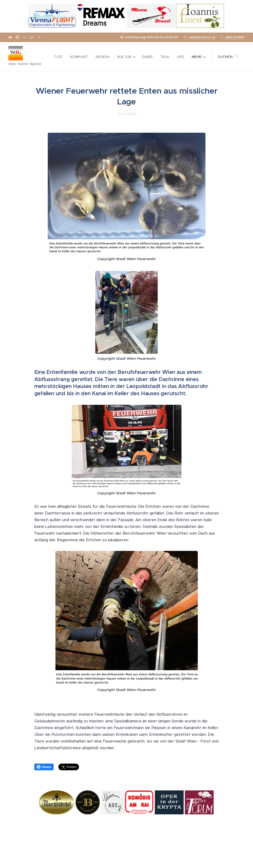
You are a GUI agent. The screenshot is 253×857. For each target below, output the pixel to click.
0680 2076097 (235, 37)
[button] (228, 57)
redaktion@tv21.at (202, 37)
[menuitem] (59, 57)
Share (44, 767)
